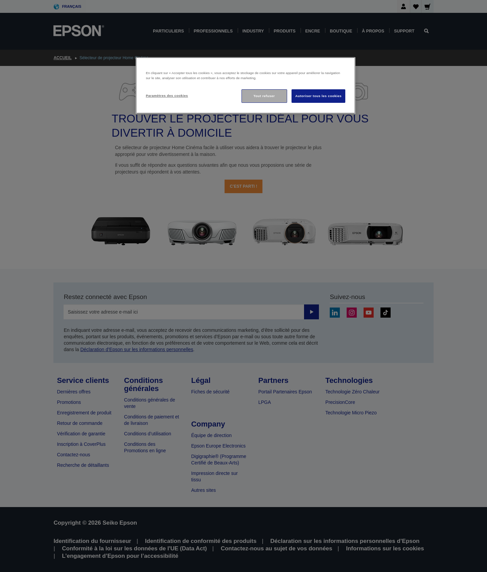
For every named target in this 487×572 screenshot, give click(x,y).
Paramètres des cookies (167, 95)
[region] (245, 85)
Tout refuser (264, 96)
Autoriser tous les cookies (318, 96)
